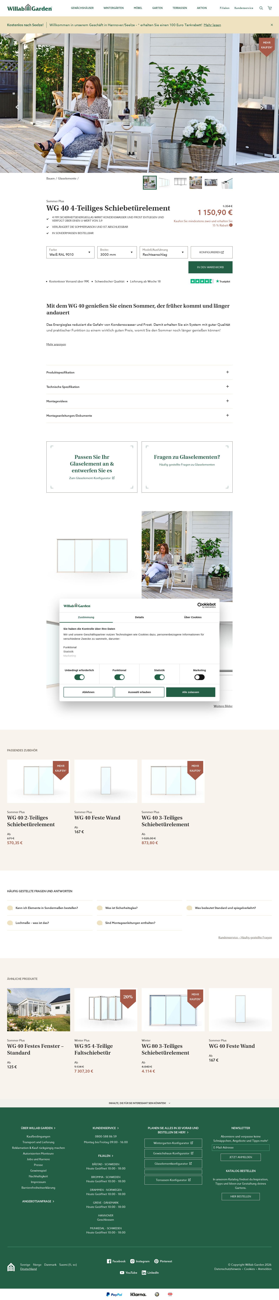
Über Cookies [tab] (193, 617)
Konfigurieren (211, 252)
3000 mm (108, 254)
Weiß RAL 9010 (61, 254)
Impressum (38, 1182)
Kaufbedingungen (38, 1136)
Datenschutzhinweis (227, 1269)
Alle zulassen (190, 692)
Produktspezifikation (137, 372)
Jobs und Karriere (38, 1159)
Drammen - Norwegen (106, 1190)
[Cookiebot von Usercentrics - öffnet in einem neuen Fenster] (200, 605)
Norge (37, 1265)
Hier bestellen (240, 1196)
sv (74, 1265)
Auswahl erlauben (139, 692)
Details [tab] (139, 617)
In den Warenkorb (210, 267)
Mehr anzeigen (56, 344)
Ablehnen (88, 692)
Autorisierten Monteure (38, 1154)
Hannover (105, 1215)
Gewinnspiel (38, 1171)
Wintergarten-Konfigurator (173, 1143)
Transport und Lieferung (38, 1142)
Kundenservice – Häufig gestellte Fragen (245, 937)
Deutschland (28, 1269)
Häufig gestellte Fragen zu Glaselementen (187, 460)
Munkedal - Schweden (106, 1228)
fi (70, 1265)
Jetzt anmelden (240, 1157)
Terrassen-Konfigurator (173, 1180)
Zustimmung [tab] (86, 617)
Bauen (50, 178)
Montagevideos (137, 401)
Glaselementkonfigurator (173, 1164)
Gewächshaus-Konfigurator (173, 1153)
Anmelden (265, 1269)
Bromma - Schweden (105, 1177)
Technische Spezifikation (137, 387)
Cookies (249, 1269)
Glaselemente (67, 178)
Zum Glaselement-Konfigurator (92, 467)
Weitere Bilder (223, 706)
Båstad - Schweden (105, 1164)
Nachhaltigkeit (38, 1176)
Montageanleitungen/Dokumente (137, 415)
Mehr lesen (212, 25)
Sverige (25, 1265)
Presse (38, 1165)
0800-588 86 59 (106, 1136)
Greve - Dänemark (106, 1203)
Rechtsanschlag (155, 254)
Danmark (50, 1265)
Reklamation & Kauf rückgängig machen (38, 1148)
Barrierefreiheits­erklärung (38, 1188)
